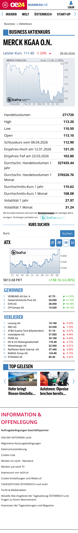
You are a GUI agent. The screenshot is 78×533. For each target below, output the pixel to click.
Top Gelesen (21, 366)
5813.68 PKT (12, 280)
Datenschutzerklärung (14, 449)
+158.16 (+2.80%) (62, 280)
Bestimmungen (46, 212)
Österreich (43, 14)
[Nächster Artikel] (72, 381)
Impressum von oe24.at (14, 472)
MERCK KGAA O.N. (27, 43)
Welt (25, 14)
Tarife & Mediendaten (13, 490)
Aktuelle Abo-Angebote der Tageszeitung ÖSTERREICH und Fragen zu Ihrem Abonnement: (35, 497)
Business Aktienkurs (29, 32)
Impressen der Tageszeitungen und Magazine (27, 505)
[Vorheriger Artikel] (6, 381)
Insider (11, 14)
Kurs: (6, 233)
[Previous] (3, 14)
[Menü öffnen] (5, 4)
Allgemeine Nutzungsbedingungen (21, 443)
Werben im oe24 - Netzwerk (17, 461)
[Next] (74, 14)
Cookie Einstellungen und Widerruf (21, 478)
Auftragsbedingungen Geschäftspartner (25, 430)
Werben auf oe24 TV (13, 466)
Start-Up (64, 14)
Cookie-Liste (8, 455)
